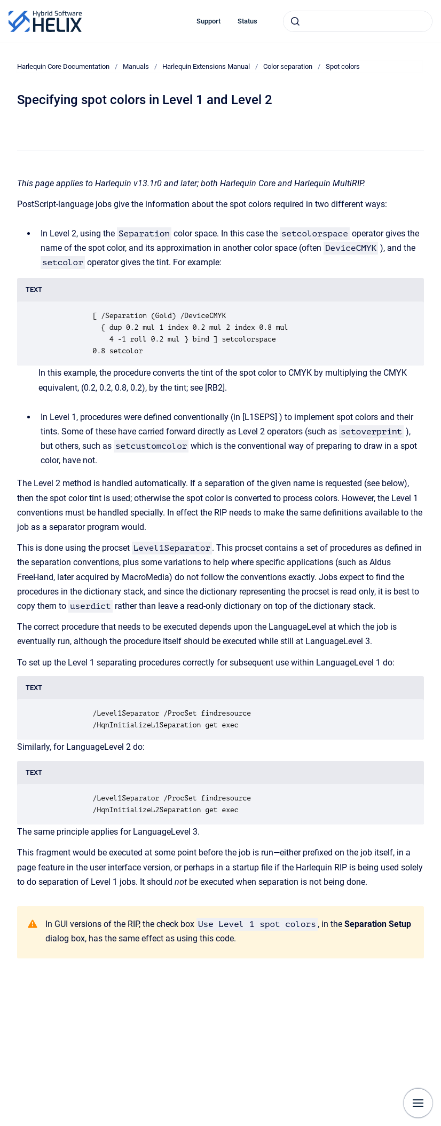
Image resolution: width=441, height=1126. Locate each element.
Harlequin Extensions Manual (206, 66)
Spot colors (343, 66)
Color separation (287, 66)
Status (247, 21)
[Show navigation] (418, 1103)
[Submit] (295, 21)
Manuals (136, 66)
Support (208, 21)
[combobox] (358, 21)
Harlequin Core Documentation (63, 66)
